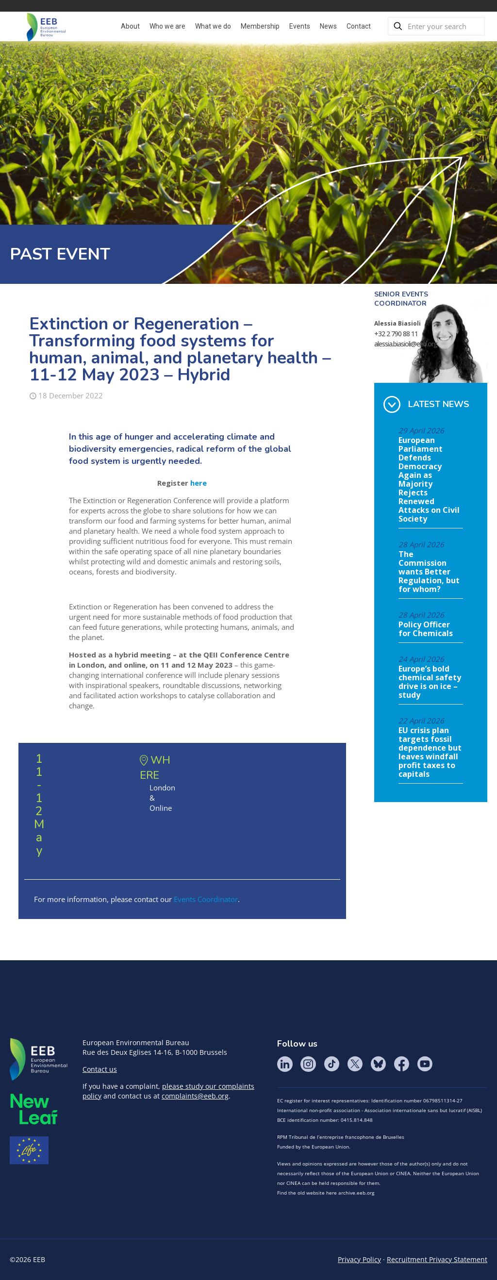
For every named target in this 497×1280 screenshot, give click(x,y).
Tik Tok (331, 1064)
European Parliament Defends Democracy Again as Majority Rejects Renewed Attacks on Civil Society (429, 480)
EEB (39, 1060)
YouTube (424, 1064)
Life (29, 1150)
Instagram (308, 1064)
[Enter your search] (436, 26)
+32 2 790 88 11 (396, 333)
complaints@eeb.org (195, 1095)
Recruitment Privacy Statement (437, 1259)
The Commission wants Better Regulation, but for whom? (429, 572)
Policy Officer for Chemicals (425, 629)
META (34, 1109)
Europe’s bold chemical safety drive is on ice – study (429, 682)
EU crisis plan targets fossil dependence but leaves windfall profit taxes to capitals (430, 752)
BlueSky (378, 1064)
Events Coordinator (206, 899)
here (198, 483)
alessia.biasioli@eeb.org (405, 343)
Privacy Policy (359, 1259)
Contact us (100, 1069)
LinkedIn (285, 1064)
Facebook (401, 1064)
